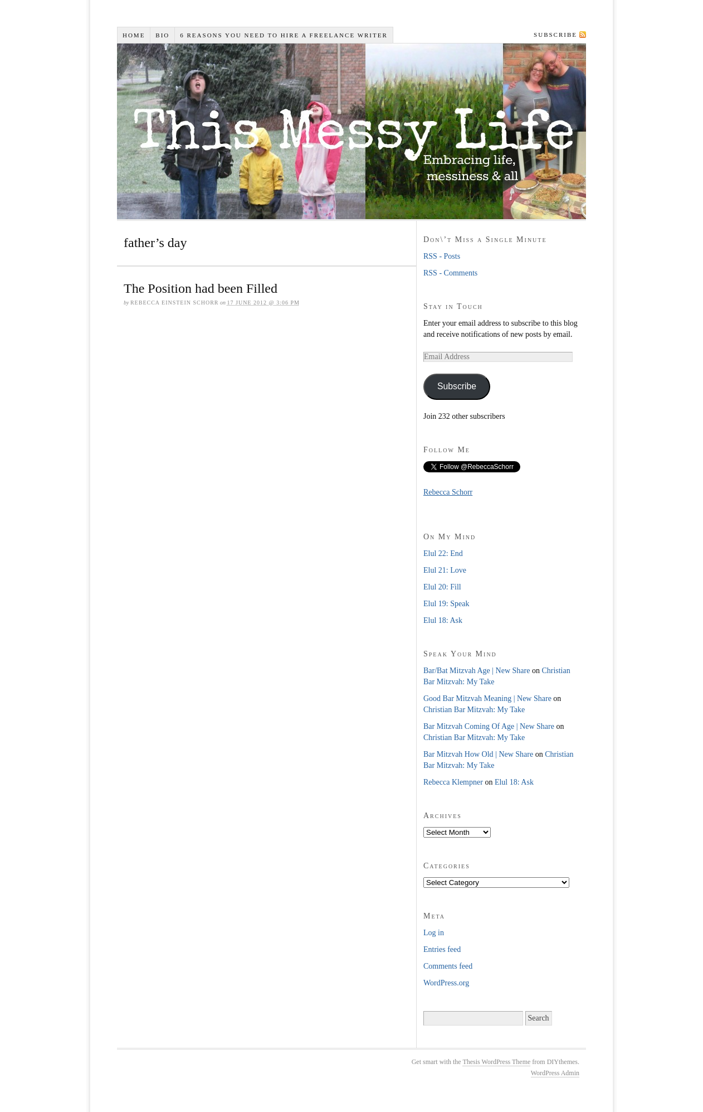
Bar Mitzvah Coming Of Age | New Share (488, 726)
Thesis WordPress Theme (496, 1062)
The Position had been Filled (200, 288)
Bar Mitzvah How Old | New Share (478, 754)
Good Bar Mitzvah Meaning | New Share (487, 698)
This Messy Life (354, 131)
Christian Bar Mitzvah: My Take (474, 709)
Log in (433, 933)
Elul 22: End (443, 553)
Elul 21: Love (444, 570)
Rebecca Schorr (447, 492)
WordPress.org (446, 983)
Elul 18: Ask (442, 620)
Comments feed (447, 966)
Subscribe (555, 34)
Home (134, 35)
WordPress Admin (555, 1073)
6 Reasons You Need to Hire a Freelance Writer (284, 35)
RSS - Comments (450, 273)
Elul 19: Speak (446, 603)
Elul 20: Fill (442, 587)
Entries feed (442, 949)
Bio (162, 35)
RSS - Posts (441, 256)
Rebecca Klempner (453, 782)
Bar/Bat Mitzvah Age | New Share (476, 670)
